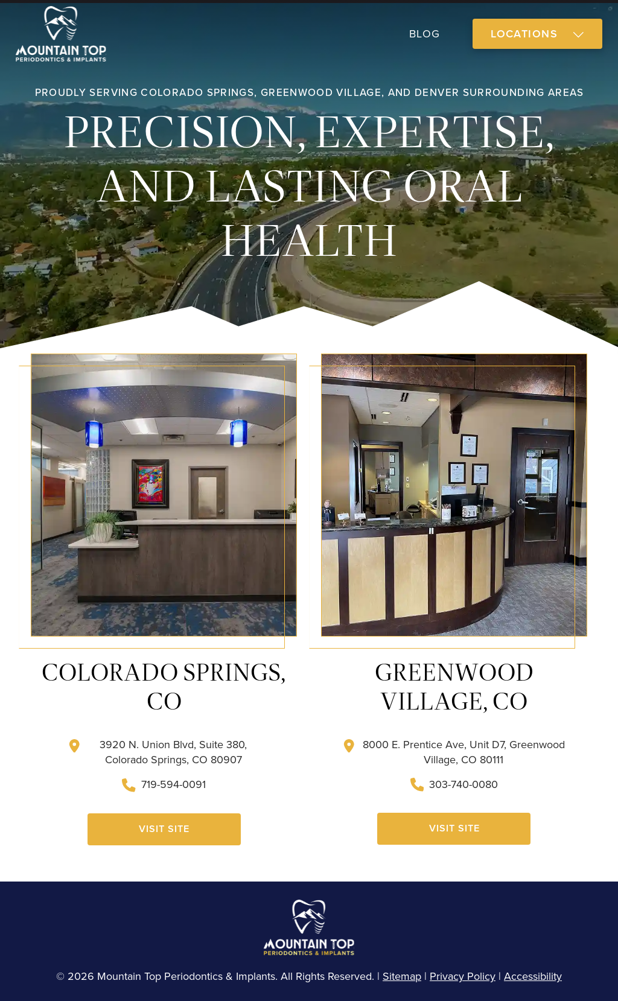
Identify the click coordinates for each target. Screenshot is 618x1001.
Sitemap (402, 976)
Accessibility (533, 976)
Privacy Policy (462, 976)
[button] (537, 34)
